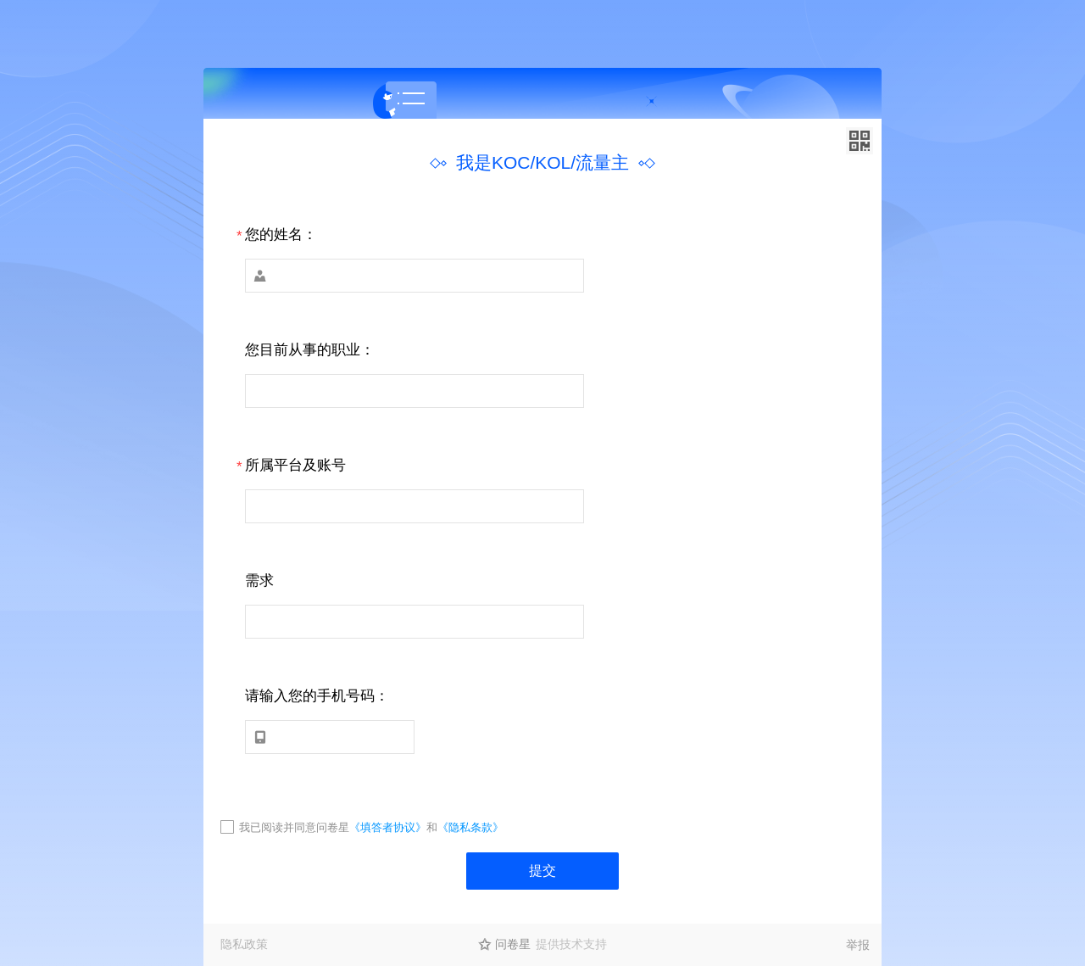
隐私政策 (244, 944)
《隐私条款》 (470, 827)
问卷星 (513, 944)
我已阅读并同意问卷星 (294, 827)
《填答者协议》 (387, 827)
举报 (858, 945)
